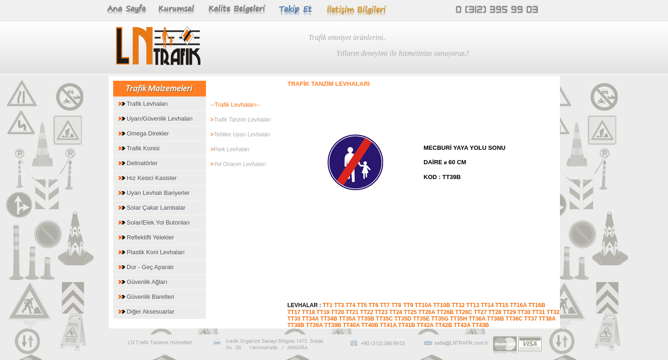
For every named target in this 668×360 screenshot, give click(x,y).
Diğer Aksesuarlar (146, 311)
